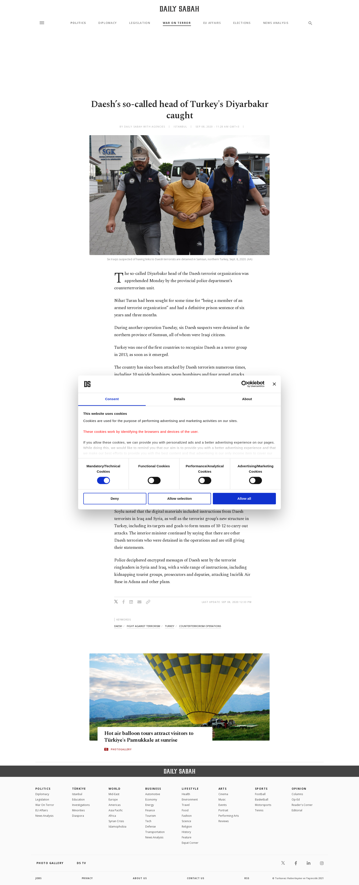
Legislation (139, 23)
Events (222, 805)
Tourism (150, 816)
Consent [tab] (112, 399)
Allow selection (179, 498)
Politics (78, 23)
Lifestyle (190, 789)
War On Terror (177, 23)
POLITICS (43, 789)
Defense (150, 826)
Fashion (187, 816)
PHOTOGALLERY (121, 749)
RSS (246, 878)
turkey (169, 626)
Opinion (299, 789)
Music (222, 799)
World (114, 789)
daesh (118, 626)
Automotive (152, 794)
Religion (187, 826)
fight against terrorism (143, 626)
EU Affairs (212, 23)
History (186, 832)
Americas (114, 805)
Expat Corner (190, 843)
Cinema (223, 794)
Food (185, 810)
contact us (196, 878)
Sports (261, 789)
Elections (242, 23)
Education (78, 799)
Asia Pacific (116, 810)
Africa (112, 816)
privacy (87, 878)
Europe (113, 799)
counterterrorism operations (200, 626)
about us (140, 878)
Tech (148, 821)
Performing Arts (228, 816)
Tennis (259, 810)
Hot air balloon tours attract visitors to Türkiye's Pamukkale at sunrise (150, 737)
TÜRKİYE (79, 789)
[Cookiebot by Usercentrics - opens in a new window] (244, 384)
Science (186, 821)
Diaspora (78, 816)
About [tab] (247, 399)
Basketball (261, 799)
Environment (190, 799)
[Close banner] (274, 384)
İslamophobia (117, 826)
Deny (115, 498)
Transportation (155, 832)
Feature (186, 837)
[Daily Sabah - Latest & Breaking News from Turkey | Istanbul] (179, 8)
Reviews (223, 821)
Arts (222, 789)
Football (260, 794)
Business (153, 789)
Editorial (297, 810)
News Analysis (276, 23)
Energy (149, 805)
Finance (150, 810)
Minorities (78, 810)
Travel (186, 805)
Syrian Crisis (116, 821)
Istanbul (77, 794)
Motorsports (263, 805)
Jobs (38, 878)
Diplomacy (107, 23)
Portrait (223, 810)
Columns (297, 794)
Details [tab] (179, 399)
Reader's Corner (302, 805)
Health (186, 794)
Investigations (81, 805)
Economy (151, 799)
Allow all (244, 498)
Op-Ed (296, 799)
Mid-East (114, 794)
